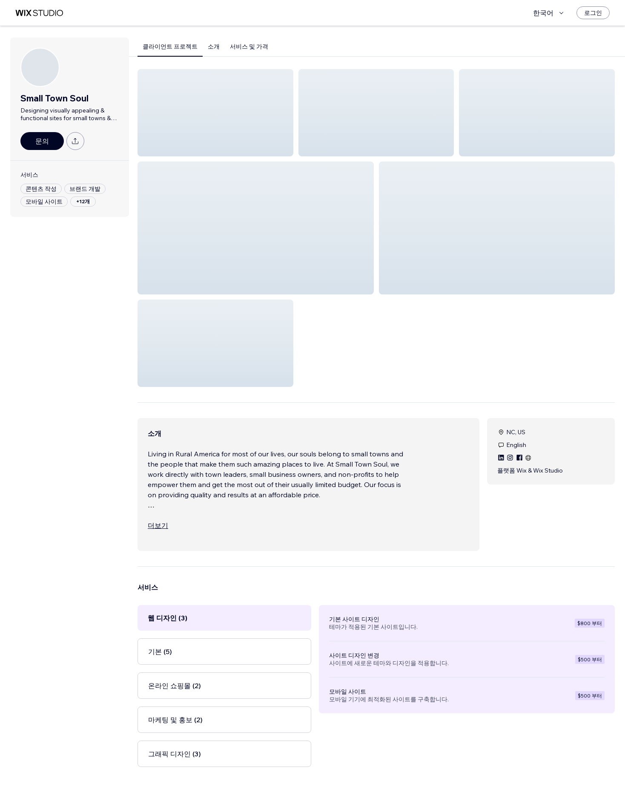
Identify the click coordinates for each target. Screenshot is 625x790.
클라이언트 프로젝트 (170, 46)
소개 (214, 46)
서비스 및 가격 (249, 46)
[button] (215, 112)
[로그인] (593, 12)
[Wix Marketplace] (39, 13)
